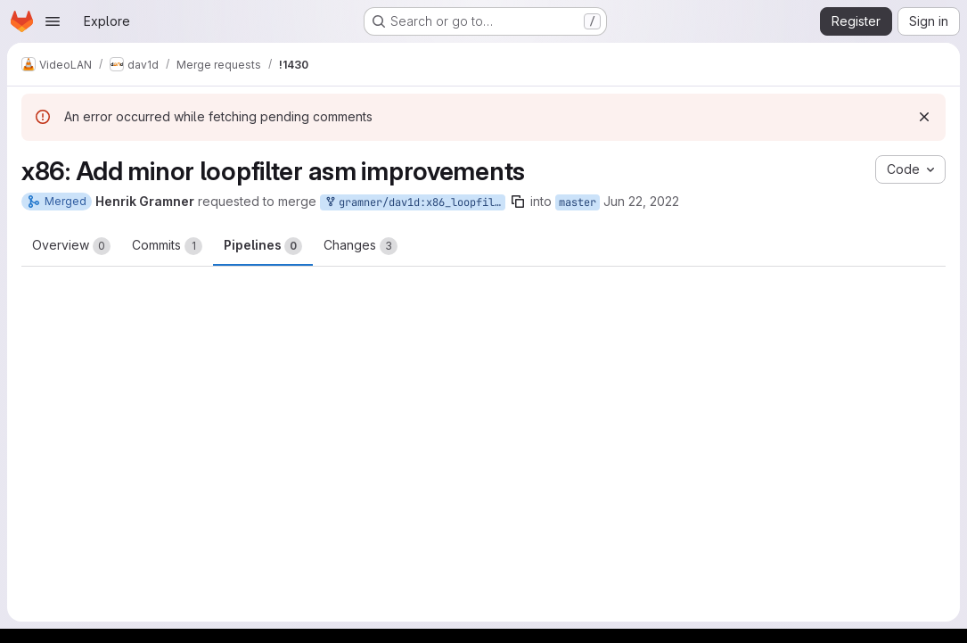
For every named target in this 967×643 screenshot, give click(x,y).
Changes (360, 246)
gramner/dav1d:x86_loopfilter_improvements (414, 202)
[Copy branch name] (518, 201)
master (577, 202)
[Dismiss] (924, 117)
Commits (167, 246)
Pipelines (263, 246)
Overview (71, 246)
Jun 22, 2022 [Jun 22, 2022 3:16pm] (641, 201)
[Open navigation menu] (52, 21)
